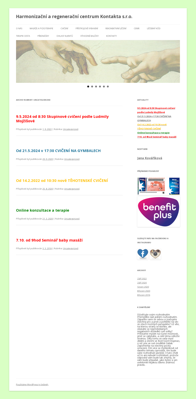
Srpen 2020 (143, 286)
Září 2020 (142, 282)
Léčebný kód (153, 28)
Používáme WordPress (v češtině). (32, 384)
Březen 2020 (143, 290)
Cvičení (64, 28)
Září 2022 (142, 278)
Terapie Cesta (23, 36)
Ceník (136, 28)
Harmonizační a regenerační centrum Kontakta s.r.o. (74, 16)
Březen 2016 (143, 295)
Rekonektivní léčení (116, 28)
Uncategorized (70, 129)
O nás (19, 28)
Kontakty (111, 36)
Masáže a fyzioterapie (41, 28)
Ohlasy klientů (65, 36)
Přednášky (43, 36)
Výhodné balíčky (89, 36)
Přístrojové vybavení (87, 28)
